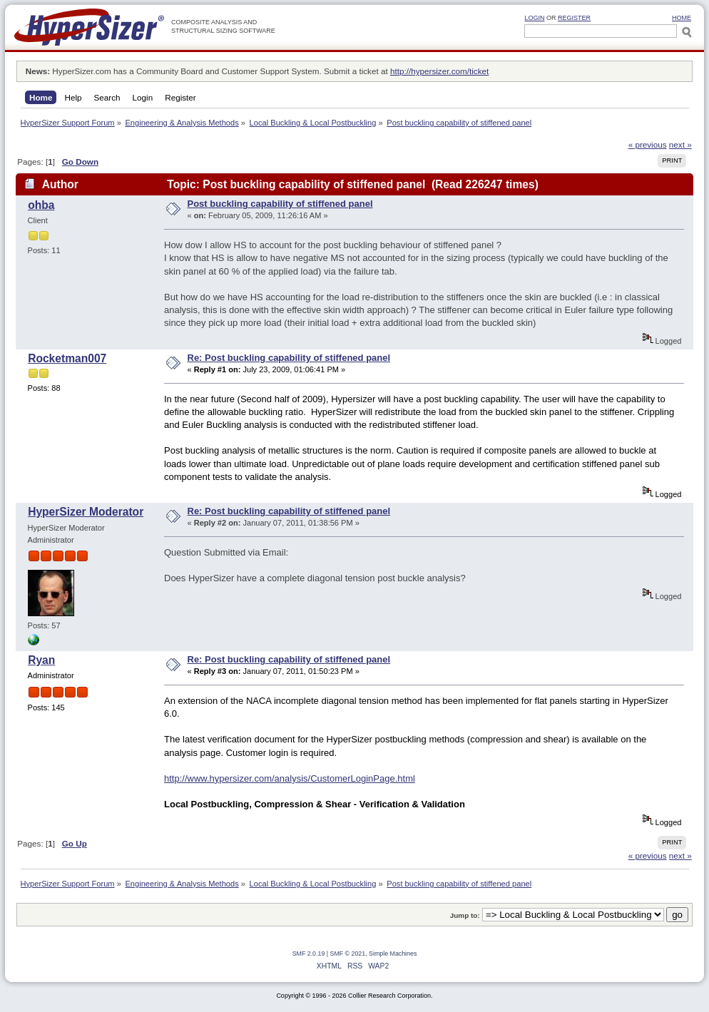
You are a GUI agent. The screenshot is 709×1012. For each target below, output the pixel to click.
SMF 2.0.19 (308, 953)
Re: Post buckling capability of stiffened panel (289, 357)
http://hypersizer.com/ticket (439, 71)
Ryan (41, 660)
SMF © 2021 (348, 953)
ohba (41, 205)
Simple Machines (393, 953)
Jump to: (465, 915)
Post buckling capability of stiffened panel (280, 203)
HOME (681, 17)
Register (574, 17)
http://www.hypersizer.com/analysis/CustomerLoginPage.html (289, 778)
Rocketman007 (67, 358)
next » (680, 144)
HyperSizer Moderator (85, 512)
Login (534, 17)
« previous (647, 144)
